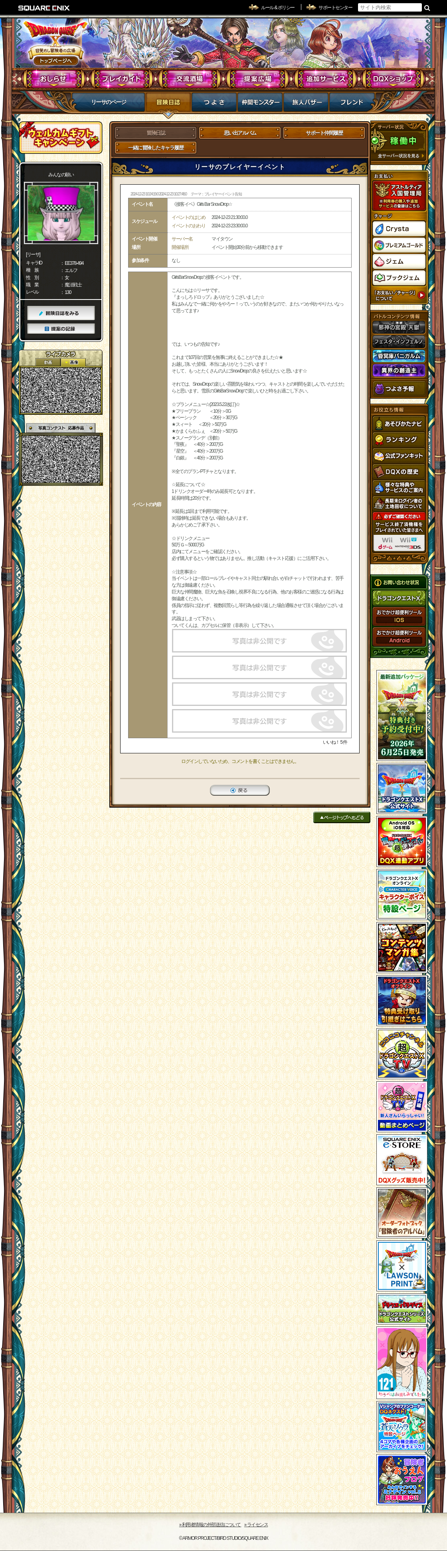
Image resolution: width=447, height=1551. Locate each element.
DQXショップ (393, 79)
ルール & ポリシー (278, 7)
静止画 (73, 362)
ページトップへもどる (341, 817)
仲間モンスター (260, 104)
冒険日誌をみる (61, 313)
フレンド (352, 104)
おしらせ (54, 79)
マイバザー (306, 104)
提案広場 (257, 79)
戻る (240, 790)
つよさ (214, 104)
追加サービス (325, 79)
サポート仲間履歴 (324, 133)
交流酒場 (189, 79)
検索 (427, 7)
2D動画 (48, 362)
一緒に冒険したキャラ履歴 (155, 148)
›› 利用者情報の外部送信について (210, 1524)
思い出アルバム (240, 133)
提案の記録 (61, 328)
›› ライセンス (256, 1524)
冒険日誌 (168, 104)
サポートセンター (335, 7)
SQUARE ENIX (44, 8)
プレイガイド (122, 79)
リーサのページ (108, 102)
